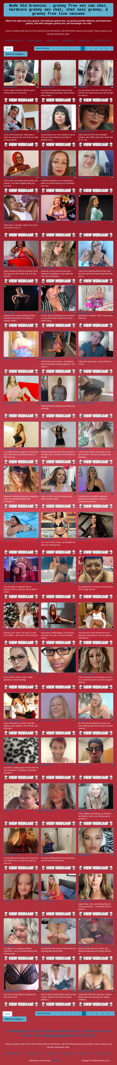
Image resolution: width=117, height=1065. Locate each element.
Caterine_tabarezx (86, 222)
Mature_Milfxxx (47, 403)
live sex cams (55, 1035)
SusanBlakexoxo (48, 901)
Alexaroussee (10, 584)
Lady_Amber (9, 630)
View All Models (43, 48)
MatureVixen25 (84, 811)
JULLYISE (45, 132)
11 (101, 48)
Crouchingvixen (48, 312)
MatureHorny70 (85, 312)
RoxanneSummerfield (50, 720)
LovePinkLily (84, 358)
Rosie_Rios (9, 901)
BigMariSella (9, 945)
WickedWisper (10, 765)
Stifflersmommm (48, 811)
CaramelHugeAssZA (12, 358)
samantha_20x (10, 132)
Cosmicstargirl (84, 945)
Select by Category (15, 54)
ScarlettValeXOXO (86, 674)
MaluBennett (83, 449)
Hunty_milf (83, 493)
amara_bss (83, 630)
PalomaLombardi (11, 539)
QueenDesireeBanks (12, 720)
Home (8, 49)
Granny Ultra (52, 40)
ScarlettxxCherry (85, 132)
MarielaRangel (84, 855)
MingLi (44, 674)
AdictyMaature (84, 268)
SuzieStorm (46, 991)
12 (106, 48)
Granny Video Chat (102, 40)
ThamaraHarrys (10, 87)
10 (96, 48)
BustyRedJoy (47, 765)
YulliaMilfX (82, 87)
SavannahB (46, 945)
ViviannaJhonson (48, 222)
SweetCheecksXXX (12, 991)
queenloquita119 (85, 584)
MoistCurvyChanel (86, 991)
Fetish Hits (55, 1061)
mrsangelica (46, 493)
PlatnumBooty (47, 539)
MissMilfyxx (83, 720)
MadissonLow (10, 312)
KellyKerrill (8, 811)
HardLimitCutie (84, 901)
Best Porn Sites (68, 40)
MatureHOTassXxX (86, 403)
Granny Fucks (84, 40)
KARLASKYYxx (47, 87)
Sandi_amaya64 (10, 403)
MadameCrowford (48, 358)
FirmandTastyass (11, 268)
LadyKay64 (46, 855)
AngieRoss (46, 178)
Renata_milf (46, 584)
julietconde (46, 449)
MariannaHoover (11, 855)
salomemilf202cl (11, 449)
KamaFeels (8, 493)
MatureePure (83, 539)
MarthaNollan (9, 222)
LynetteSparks (47, 630)
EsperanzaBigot (85, 178)
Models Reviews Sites (14, 40)
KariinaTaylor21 (10, 178)
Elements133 (9, 674)
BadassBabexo (47, 268)
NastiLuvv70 (83, 765)
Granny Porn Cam (35, 40)
